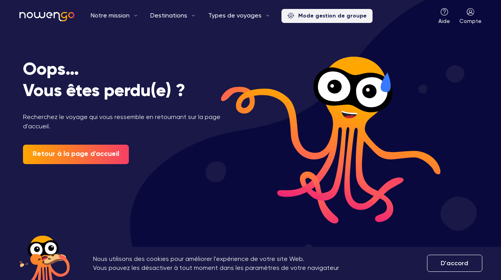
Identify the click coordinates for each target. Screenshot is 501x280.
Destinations (168, 15)
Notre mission (110, 15)
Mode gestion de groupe (327, 16)
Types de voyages (235, 15)
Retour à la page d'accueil (76, 153)
